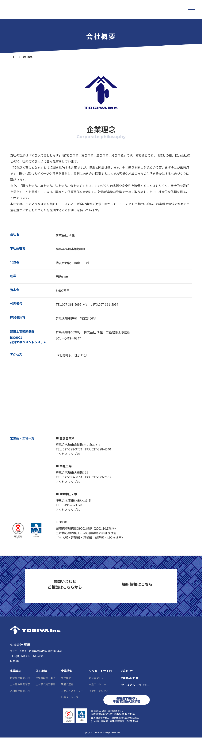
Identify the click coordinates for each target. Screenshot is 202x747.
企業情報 (29, 57)
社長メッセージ (69, 706)
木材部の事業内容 (20, 700)
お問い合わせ (65, 598)
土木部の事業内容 (20, 694)
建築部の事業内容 (20, 687)
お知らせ (127, 680)
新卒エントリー (97, 687)
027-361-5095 (24, 665)
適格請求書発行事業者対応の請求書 (126, 709)
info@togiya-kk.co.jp (34, 670)
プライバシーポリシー (135, 694)
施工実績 (41, 680)
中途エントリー (97, 694)
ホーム (13, 57)
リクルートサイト (137, 598)
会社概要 (66, 687)
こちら (84, 453)
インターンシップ (99, 700)
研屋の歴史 (67, 694)
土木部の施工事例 (45, 694)
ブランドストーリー (72, 700)
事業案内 (15, 680)
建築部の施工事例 (45, 687)
